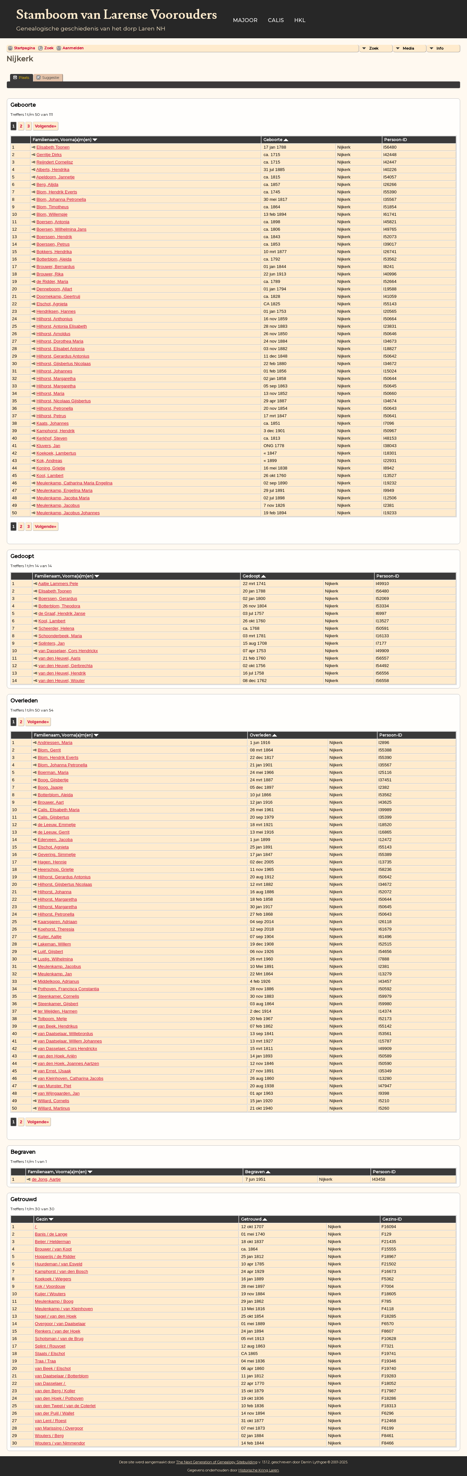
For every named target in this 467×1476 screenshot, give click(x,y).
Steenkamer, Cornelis (58, 996)
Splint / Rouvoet (50, 1346)
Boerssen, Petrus (52, 244)
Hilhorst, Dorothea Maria (59, 341)
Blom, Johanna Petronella (61, 199)
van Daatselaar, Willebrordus (65, 1033)
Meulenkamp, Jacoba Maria (63, 497)
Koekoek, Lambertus (56, 453)
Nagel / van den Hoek (56, 1316)
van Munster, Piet (54, 1085)
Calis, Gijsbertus (53, 817)
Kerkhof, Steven (51, 438)
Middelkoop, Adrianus (58, 981)
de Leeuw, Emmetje (57, 824)
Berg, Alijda (47, 184)
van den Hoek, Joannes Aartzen (68, 1063)
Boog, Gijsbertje (53, 779)
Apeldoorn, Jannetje (55, 177)
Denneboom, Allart (54, 289)
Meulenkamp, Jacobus (57, 505)
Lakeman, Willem (54, 944)
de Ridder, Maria (52, 281)
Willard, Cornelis (53, 1100)
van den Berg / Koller (55, 1390)
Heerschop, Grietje (56, 869)
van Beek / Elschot (53, 1368)
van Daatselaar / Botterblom (62, 1375)
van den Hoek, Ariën (57, 1056)
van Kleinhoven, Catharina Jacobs (70, 1078)
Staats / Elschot (50, 1353)
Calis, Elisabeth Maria (58, 809)
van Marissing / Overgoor (59, 1428)
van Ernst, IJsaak (54, 1070)
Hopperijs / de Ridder (55, 1256)
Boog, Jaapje (50, 787)
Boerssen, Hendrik (54, 236)
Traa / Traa (45, 1361)
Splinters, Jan (52, 643)
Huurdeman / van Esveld (58, 1264)
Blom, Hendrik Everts (56, 191)
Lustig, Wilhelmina (55, 959)
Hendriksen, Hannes (56, 311)
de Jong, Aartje (46, 1179)
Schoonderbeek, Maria (60, 635)
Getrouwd (254, 1219)
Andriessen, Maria (55, 742)
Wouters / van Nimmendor (60, 1443)
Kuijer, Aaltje (49, 936)
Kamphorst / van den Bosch (61, 1271)
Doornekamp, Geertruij (58, 296)
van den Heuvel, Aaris (60, 658)
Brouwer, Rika (49, 274)
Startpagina (24, 48)
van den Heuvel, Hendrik (62, 673)
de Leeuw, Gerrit (53, 832)
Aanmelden (73, 48)
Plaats (21, 77)
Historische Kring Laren (258, 1470)
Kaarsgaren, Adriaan (57, 921)
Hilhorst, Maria (50, 393)
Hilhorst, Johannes (54, 371)
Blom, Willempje (51, 214)
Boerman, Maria (53, 772)
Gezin (45, 1219)
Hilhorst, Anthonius (54, 318)
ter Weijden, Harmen (57, 1011)
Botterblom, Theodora (59, 606)
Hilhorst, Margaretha (56, 378)
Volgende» (45, 126)
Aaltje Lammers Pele (58, 583)
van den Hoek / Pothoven (59, 1398)
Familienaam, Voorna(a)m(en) (65, 139)
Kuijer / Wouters (50, 1293)
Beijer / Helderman (53, 1241)
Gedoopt (254, 576)
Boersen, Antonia (52, 221)
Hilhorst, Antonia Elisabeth (61, 326)
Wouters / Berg (49, 1435)
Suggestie (47, 77)
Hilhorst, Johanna (54, 891)
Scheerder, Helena (56, 628)
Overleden (263, 735)
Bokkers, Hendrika (54, 251)
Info (440, 48)
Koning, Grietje (50, 468)
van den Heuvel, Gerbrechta (66, 665)
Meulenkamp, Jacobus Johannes (68, 512)
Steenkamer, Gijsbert (58, 1003)
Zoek (49, 48)
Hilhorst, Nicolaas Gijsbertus (63, 400)
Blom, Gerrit (49, 750)
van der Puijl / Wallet (54, 1413)
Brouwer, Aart (51, 802)
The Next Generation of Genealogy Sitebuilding (216, 1462)
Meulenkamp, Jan (55, 973)
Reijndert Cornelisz (54, 162)
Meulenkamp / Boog (54, 1301)
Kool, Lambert (49, 475)
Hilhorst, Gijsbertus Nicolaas (63, 363)
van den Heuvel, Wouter (62, 680)
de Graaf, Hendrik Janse (62, 613)
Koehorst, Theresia (56, 929)
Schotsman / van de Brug (59, 1338)
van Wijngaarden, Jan (58, 1093)
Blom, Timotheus (52, 206)
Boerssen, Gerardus (58, 598)
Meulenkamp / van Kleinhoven (64, 1308)
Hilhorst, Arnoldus (53, 333)
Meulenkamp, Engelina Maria (64, 490)
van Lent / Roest (50, 1420)
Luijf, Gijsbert (50, 951)
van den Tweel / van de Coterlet (65, 1405)
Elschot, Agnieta (51, 303)
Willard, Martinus (54, 1108)
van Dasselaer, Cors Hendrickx (68, 650)
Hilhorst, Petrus (51, 415)
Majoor (245, 20)
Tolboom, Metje (52, 1018)
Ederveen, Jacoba (55, 839)
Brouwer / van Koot (53, 1249)
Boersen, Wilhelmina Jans (61, 229)
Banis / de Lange (51, 1234)
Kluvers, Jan (48, 445)
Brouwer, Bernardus (55, 266)
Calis (276, 20)
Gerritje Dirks (49, 154)
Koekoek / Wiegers (53, 1278)
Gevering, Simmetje (57, 854)
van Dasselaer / (50, 1383)
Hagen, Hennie (52, 862)
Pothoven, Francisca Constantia (68, 988)
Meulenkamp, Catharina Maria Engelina (74, 483)
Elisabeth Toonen (52, 147)
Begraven (257, 1171)
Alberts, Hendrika (52, 169)
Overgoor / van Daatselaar (60, 1323)
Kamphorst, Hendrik (55, 430)
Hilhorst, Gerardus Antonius (62, 356)
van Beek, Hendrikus (58, 1026)
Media (408, 48)
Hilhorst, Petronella (54, 408)
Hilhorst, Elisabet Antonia (60, 348)
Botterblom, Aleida (53, 259)
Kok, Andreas (49, 460)
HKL (299, 20)
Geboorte (275, 139)
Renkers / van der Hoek (57, 1331)
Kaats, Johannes (52, 423)
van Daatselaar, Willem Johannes (70, 1041)
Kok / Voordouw (50, 1286)
